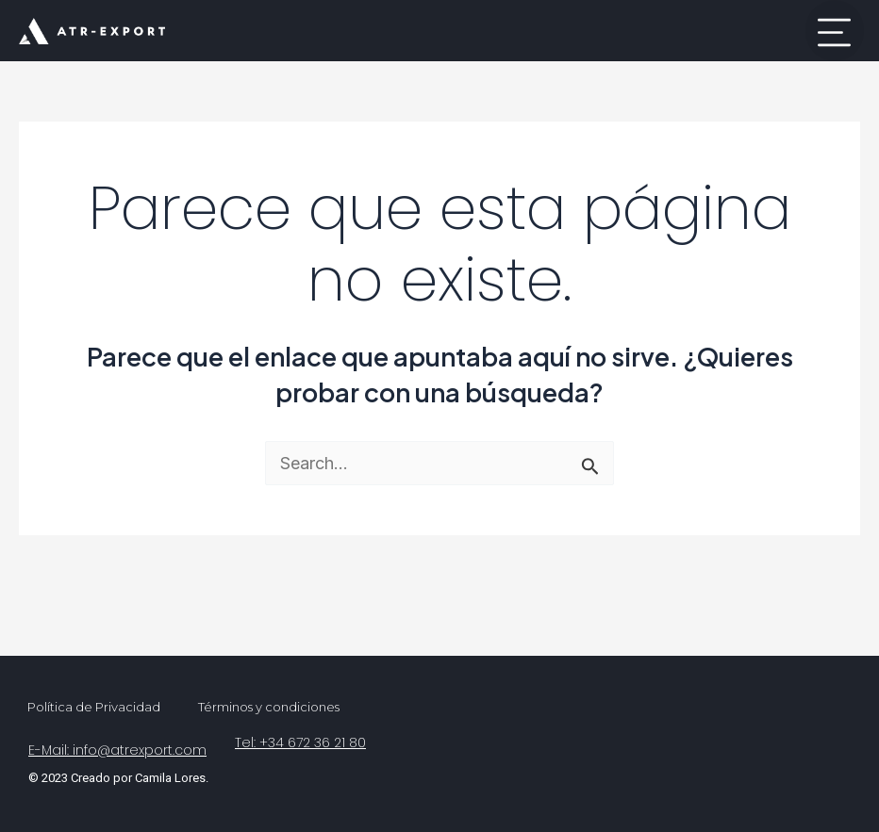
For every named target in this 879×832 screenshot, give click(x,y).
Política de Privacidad (93, 706)
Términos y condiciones (269, 706)
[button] (834, 30)
